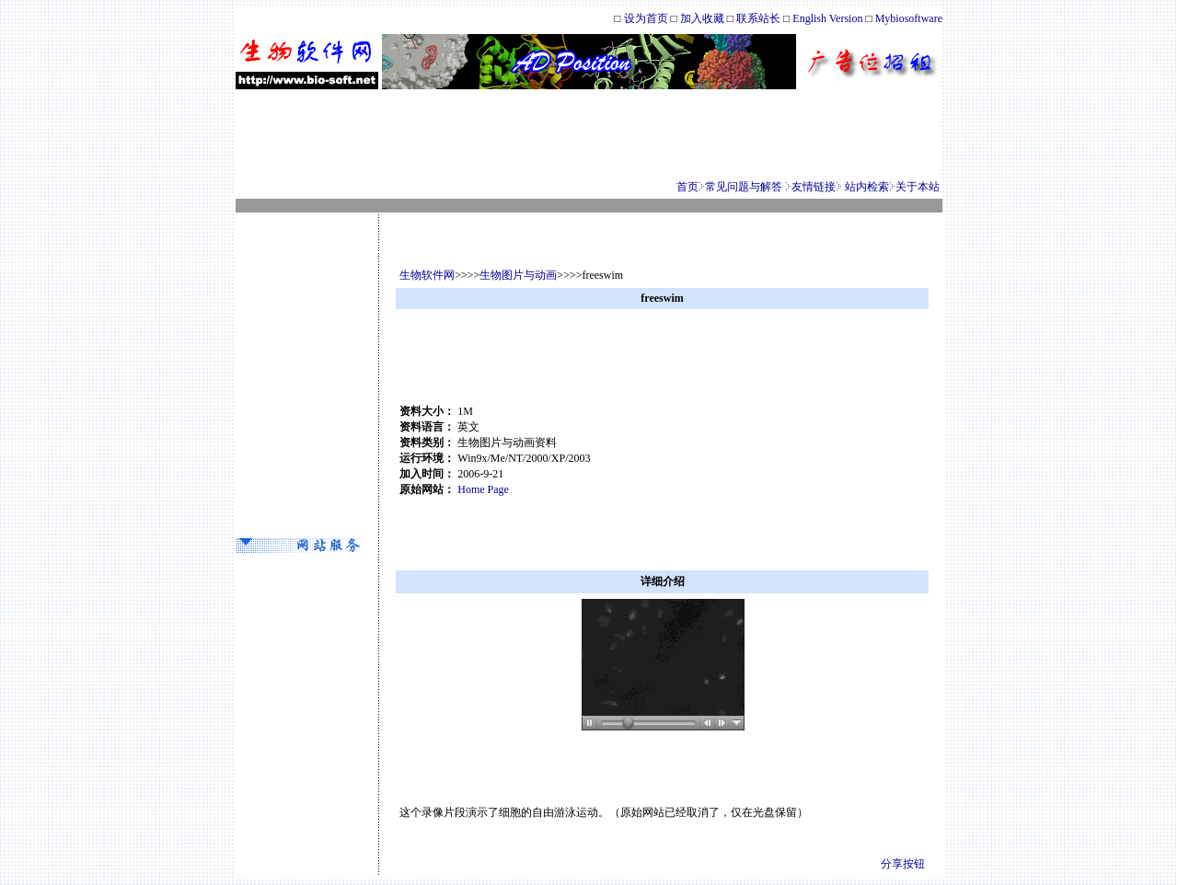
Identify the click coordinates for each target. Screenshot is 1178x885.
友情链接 (813, 186)
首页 (687, 186)
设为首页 (646, 18)
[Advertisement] (589, 134)
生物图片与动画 (518, 275)
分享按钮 (903, 863)
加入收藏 (702, 18)
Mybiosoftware (908, 18)
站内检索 (867, 186)
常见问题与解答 (743, 186)
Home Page (483, 489)
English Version (827, 18)
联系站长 (759, 18)
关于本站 (917, 186)
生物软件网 (427, 275)
